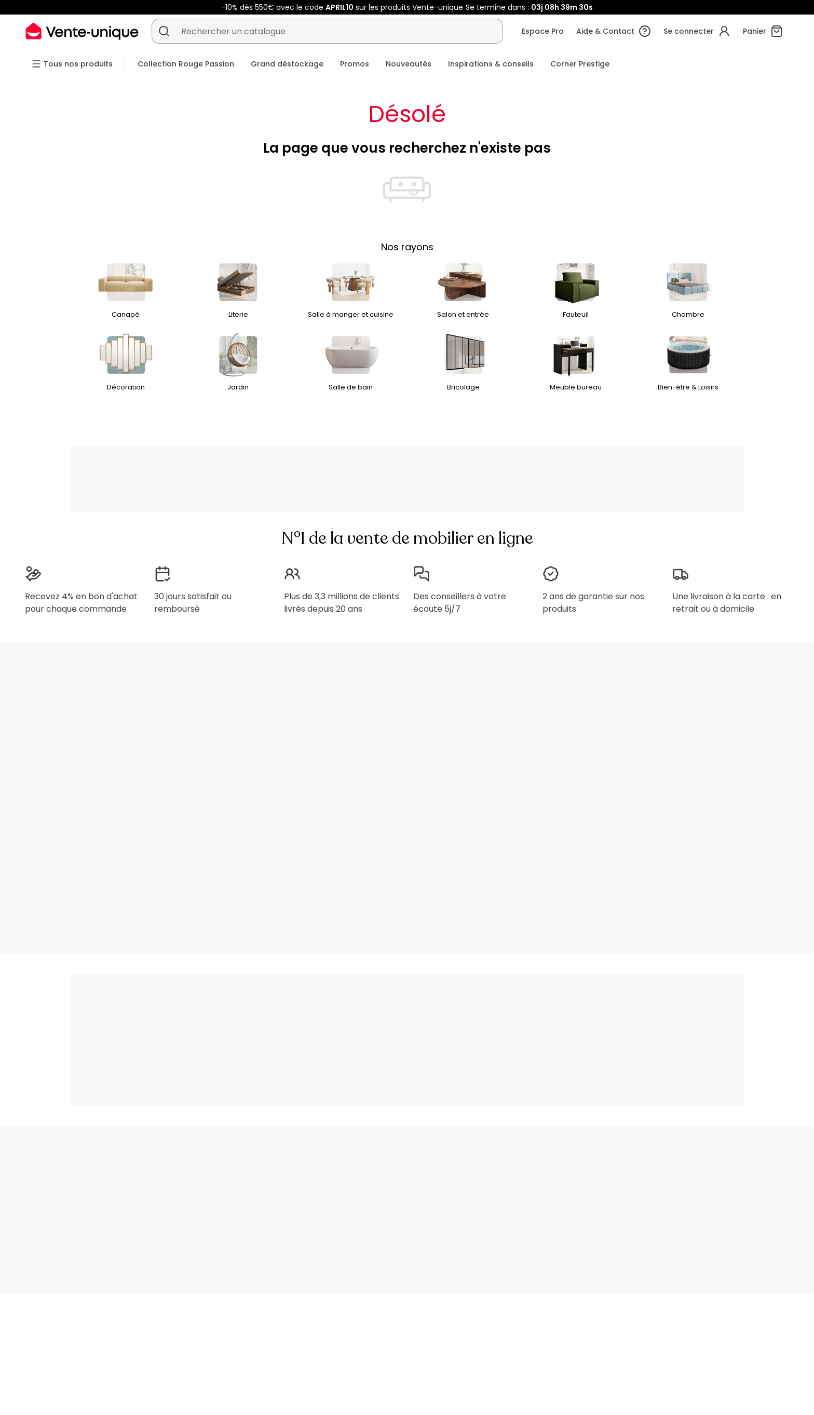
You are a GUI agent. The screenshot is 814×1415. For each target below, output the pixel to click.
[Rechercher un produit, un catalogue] (164, 31)
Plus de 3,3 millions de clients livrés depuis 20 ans (341, 602)
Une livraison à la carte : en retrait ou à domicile (726, 602)
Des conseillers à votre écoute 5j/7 (459, 602)
